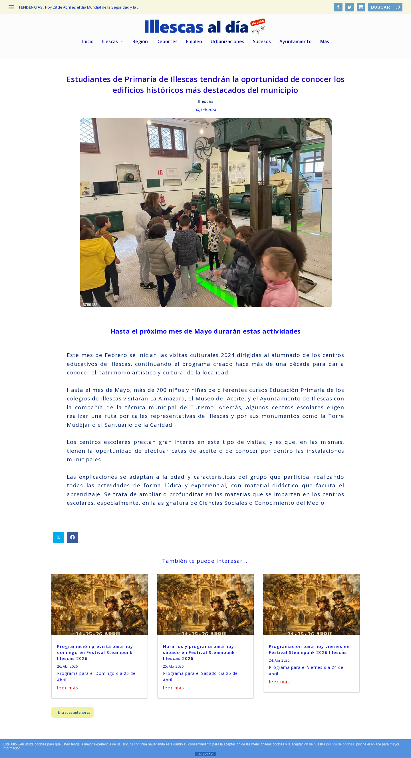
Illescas (110, 40)
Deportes (167, 40)
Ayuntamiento (295, 40)
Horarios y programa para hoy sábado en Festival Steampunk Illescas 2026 (199, 650)
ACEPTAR (205, 754)
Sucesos (262, 40)
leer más (67, 686)
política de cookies (340, 744)
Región (140, 40)
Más (324, 40)
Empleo (194, 40)
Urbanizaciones (227, 40)
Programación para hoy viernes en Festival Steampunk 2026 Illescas (309, 647)
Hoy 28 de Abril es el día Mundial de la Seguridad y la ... (92, 7)
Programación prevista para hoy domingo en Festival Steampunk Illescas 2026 (95, 650)
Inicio (88, 40)
